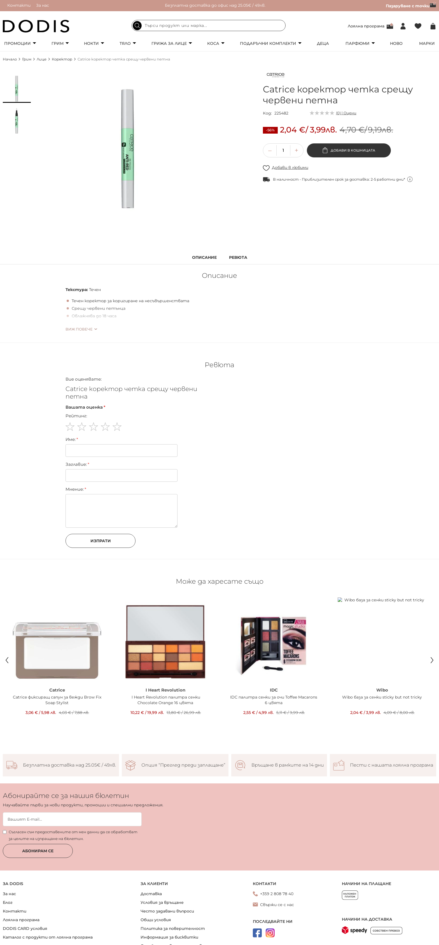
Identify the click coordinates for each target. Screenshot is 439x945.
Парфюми (357, 43)
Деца (323, 43)
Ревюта (238, 257)
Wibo (382, 690)
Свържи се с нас (277, 904)
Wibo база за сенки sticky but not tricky (382, 697)
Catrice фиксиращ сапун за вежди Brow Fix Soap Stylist (57, 700)
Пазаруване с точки (411, 5)
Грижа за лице (169, 43)
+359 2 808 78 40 (276, 893)
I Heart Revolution (165, 690)
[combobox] (209, 25)
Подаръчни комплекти (268, 43)
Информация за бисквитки (169, 937)
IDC (274, 690)
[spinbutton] (283, 150)
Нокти (91, 43)
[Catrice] (275, 76)
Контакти (19, 5)
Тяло (125, 43)
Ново (396, 43)
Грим (58, 43)
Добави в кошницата (352, 150)
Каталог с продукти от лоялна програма (48, 937)
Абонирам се (37, 850)
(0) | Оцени (346, 113)
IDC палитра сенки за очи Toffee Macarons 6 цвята (273, 700)
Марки (427, 43)
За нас (42, 5)
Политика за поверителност (173, 928)
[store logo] (36, 26)
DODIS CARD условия (25, 928)
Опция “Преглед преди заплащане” (183, 765)
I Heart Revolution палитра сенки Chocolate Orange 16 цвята (165, 700)
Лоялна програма (366, 26)
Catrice (57, 690)
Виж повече (79, 329)
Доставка (151, 893)
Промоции (17, 43)
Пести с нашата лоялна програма (391, 765)
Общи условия (156, 919)
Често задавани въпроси (167, 911)
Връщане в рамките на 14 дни (287, 765)
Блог (8, 902)
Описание (204, 257)
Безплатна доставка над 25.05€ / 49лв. (69, 765)
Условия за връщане (162, 902)
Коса (213, 43)
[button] (17, 89)
